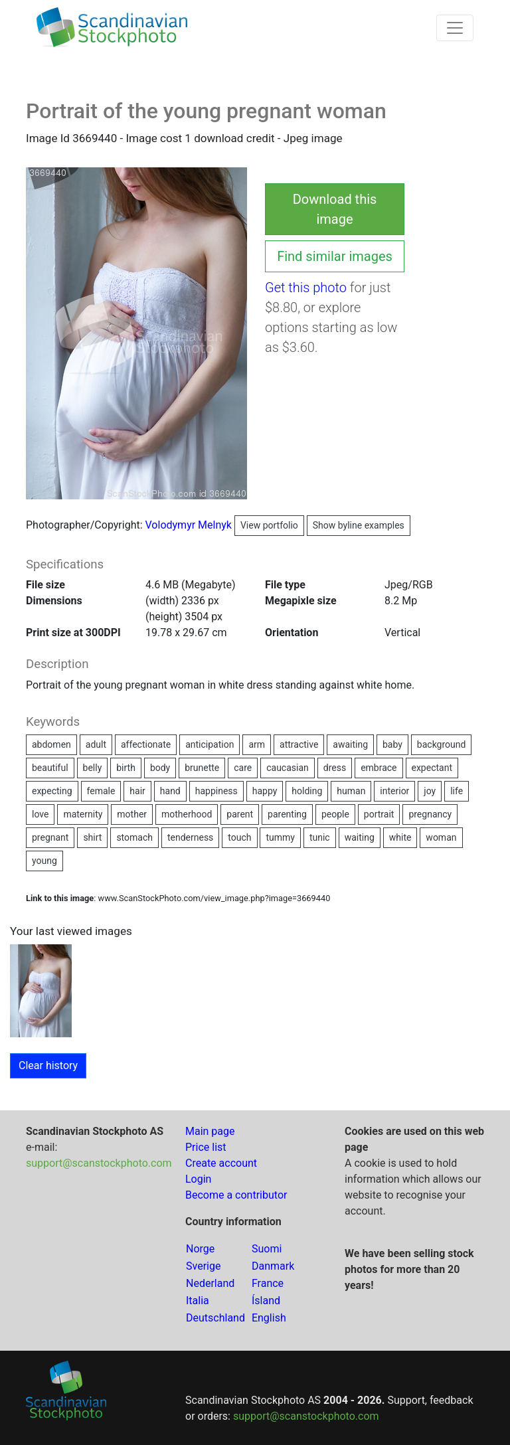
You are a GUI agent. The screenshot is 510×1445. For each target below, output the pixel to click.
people (335, 814)
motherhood (186, 814)
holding (307, 791)
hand (170, 791)
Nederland (210, 1283)
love (40, 814)
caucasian (287, 767)
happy (265, 791)
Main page (210, 1131)
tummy (280, 837)
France (268, 1283)
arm (256, 744)
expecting (52, 791)
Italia (197, 1300)
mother (132, 814)
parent (239, 814)
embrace (378, 767)
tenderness (190, 837)
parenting (287, 814)
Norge (200, 1248)
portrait (379, 814)
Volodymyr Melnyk (224, 525)
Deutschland (215, 1318)
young (44, 860)
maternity (82, 814)
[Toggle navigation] (454, 28)
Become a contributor (236, 1195)
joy (430, 791)
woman (441, 837)
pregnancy (430, 814)
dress (334, 767)
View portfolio (269, 525)
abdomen (51, 744)
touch (239, 837)
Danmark (273, 1266)
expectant (432, 767)
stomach (134, 837)
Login (198, 1179)
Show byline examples (358, 525)
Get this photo (306, 288)
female (101, 791)
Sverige (203, 1266)
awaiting (350, 744)
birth (125, 767)
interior (394, 791)
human (351, 791)
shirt (92, 837)
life (456, 791)
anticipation (209, 744)
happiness (216, 791)
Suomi (267, 1248)
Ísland (266, 1300)
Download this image (335, 209)
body (160, 767)
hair (137, 791)
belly (92, 767)
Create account (221, 1163)
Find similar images (334, 256)
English (269, 1318)
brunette (202, 767)
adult (96, 744)
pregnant (50, 837)
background (441, 744)
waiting (360, 837)
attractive (299, 744)
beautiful (50, 767)
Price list (205, 1147)
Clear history (48, 1065)
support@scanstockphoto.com (99, 1163)
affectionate (146, 744)
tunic (319, 837)
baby (392, 744)
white (400, 837)
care (243, 767)
